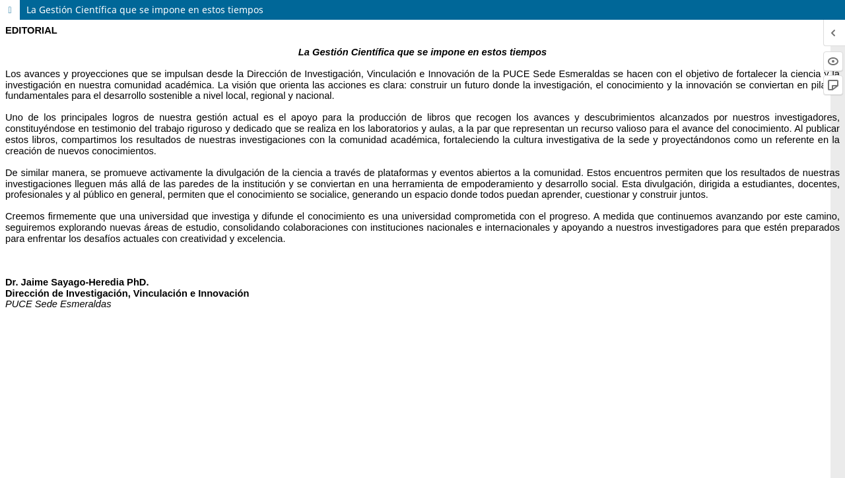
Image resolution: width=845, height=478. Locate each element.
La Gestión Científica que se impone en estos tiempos (144, 9)
